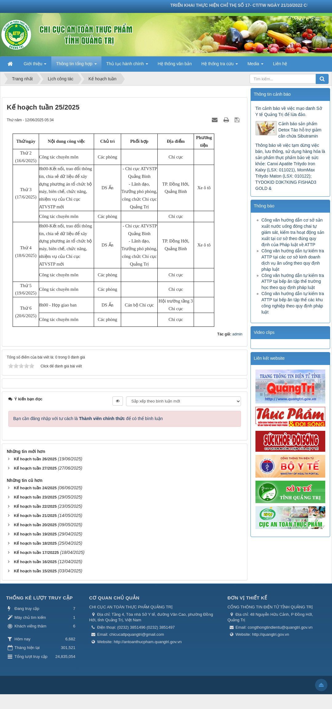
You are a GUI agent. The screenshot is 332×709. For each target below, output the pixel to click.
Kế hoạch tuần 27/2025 (35, 468)
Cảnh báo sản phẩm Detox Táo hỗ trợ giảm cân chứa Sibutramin (300, 129)
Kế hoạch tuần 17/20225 (36, 552)
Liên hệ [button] (280, 63)
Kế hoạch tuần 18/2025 (35, 543)
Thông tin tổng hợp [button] (76, 65)
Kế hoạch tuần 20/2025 (35, 525)
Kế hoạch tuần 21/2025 (35, 515)
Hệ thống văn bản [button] (175, 63)
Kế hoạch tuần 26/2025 (35, 459)
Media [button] (255, 65)
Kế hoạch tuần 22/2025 (35, 506)
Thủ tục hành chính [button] (127, 65)
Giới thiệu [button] (35, 65)
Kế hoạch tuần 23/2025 (35, 497)
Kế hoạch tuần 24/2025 (35, 488)
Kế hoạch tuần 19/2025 (35, 534)
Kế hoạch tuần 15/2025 (35, 571)
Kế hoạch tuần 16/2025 (35, 561)
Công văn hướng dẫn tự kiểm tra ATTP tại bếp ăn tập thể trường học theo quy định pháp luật (293, 281)
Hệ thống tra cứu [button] (219, 65)
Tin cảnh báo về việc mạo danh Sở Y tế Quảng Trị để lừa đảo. (288, 111)
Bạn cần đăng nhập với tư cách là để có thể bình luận (88, 418)
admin (237, 334)
